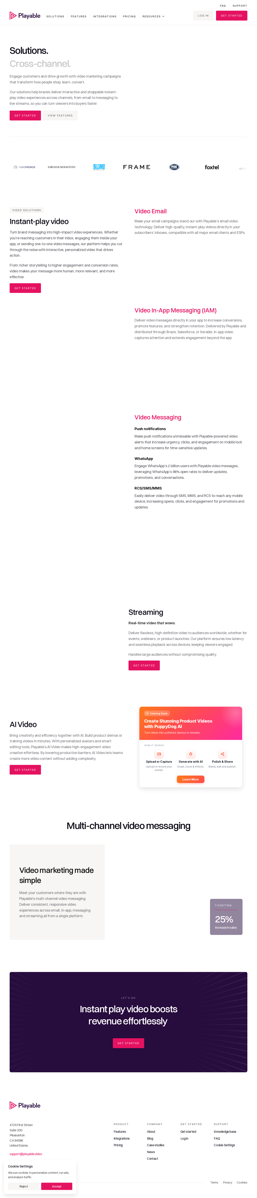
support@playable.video (26, 1154)
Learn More (191, 779)
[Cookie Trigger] (224, 1145)
